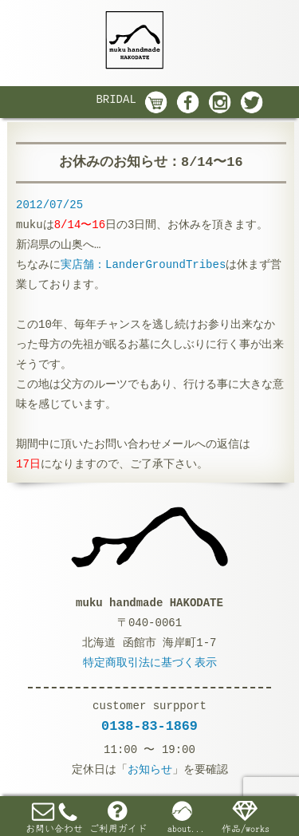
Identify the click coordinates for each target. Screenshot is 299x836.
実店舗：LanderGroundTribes (143, 264)
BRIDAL (116, 99)
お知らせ (150, 769)
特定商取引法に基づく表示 (150, 663)
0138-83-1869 (149, 726)
